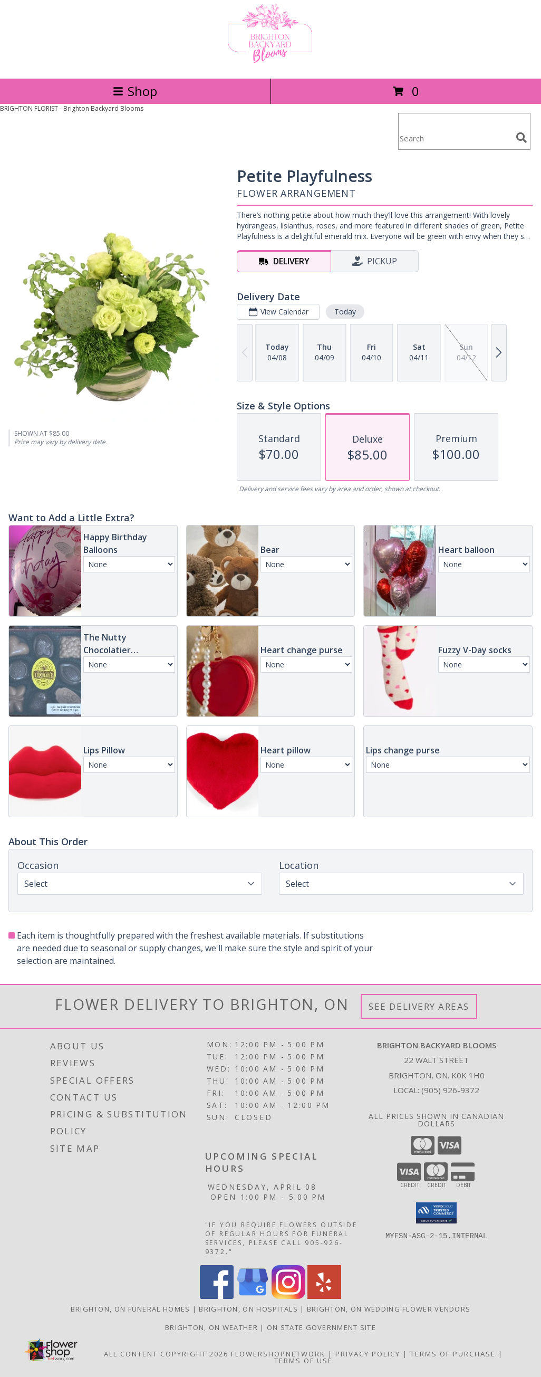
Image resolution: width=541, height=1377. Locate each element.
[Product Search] (455, 138)
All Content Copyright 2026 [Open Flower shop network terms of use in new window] (166, 1354)
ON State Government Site (321, 1327)
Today (345, 312)
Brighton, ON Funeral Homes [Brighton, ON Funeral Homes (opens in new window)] (130, 1309)
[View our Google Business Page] (252, 1296)
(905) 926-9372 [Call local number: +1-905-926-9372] (450, 1090)
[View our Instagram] (288, 1296)
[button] (436, 1212)
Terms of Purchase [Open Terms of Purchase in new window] (453, 1354)
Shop (135, 91)
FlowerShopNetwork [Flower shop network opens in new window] (278, 1354)
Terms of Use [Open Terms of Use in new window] (303, 1360)
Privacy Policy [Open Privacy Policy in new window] (367, 1354)
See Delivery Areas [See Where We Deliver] (419, 1006)
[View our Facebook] (217, 1296)
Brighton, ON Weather (211, 1327)
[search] (521, 138)
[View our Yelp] (324, 1296)
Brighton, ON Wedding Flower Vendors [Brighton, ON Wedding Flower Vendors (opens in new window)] (389, 1309)
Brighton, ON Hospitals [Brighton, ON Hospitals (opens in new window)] (248, 1309)
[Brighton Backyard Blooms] (270, 63)
